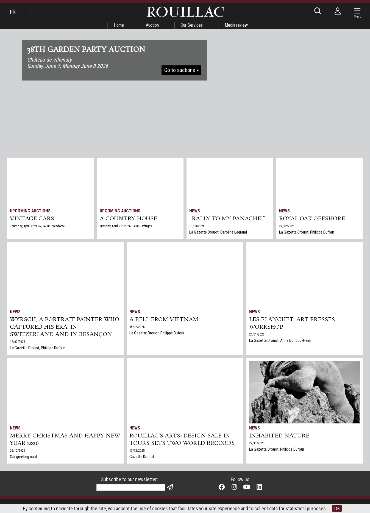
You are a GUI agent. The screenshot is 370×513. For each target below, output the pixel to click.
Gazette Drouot (142, 457)
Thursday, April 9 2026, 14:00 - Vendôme (38, 226)
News (195, 210)
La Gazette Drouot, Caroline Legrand (218, 232)
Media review (236, 25)
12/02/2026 (17, 343)
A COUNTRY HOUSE (128, 219)
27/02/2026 (286, 226)
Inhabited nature (279, 436)
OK (337, 508)
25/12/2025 (17, 451)
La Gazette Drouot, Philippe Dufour (306, 232)
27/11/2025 (257, 443)
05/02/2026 (137, 327)
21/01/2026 (257, 335)
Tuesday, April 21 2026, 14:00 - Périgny (126, 226)
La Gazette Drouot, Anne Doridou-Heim (280, 341)
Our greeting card (23, 457)
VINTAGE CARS (32, 219)
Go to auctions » (182, 71)
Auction (152, 25)
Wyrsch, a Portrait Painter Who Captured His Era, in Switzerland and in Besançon (65, 327)
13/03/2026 (197, 226)
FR (13, 12)
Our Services (192, 25)
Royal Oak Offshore (312, 219)
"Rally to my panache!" (228, 219)
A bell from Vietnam (164, 320)
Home (118, 25)
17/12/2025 (137, 451)
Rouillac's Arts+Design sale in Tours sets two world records (182, 440)
